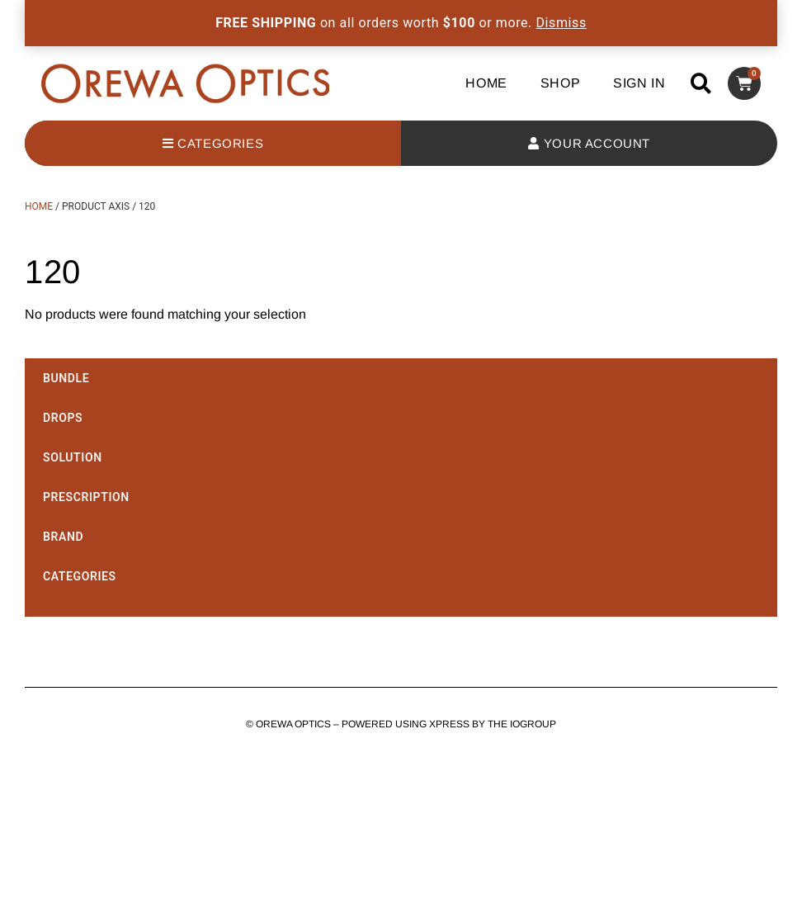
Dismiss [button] (561, 23)
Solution (72, 457)
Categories (79, 576)
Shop (560, 83)
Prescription (86, 497)
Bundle (66, 378)
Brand (63, 536)
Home (486, 83)
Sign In (639, 83)
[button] (700, 83)
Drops (63, 417)
